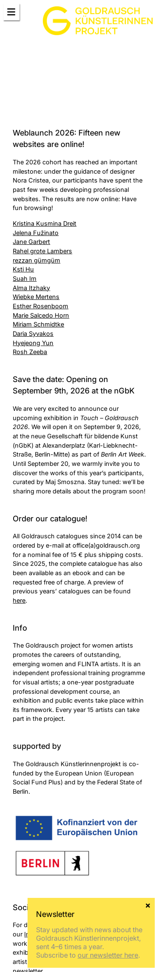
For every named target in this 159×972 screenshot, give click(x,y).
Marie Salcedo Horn (41, 315)
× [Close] (148, 904)
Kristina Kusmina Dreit (44, 223)
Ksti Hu (23, 269)
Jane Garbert (31, 241)
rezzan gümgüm (36, 260)
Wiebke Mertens (36, 296)
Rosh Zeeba (30, 351)
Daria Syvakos (33, 333)
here (19, 600)
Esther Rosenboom (40, 306)
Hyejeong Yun (33, 342)
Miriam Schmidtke (38, 324)
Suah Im (24, 278)
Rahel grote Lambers (42, 251)
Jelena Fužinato (36, 232)
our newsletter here (108, 955)
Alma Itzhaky (31, 287)
